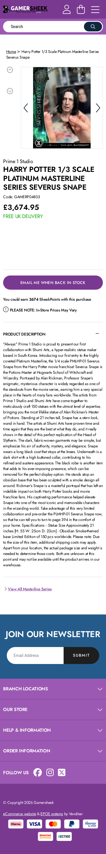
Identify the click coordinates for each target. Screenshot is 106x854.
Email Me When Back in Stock (53, 282)
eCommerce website (19, 813)
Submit (81, 654)
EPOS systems (51, 813)
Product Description (24, 333)
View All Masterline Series (27, 588)
